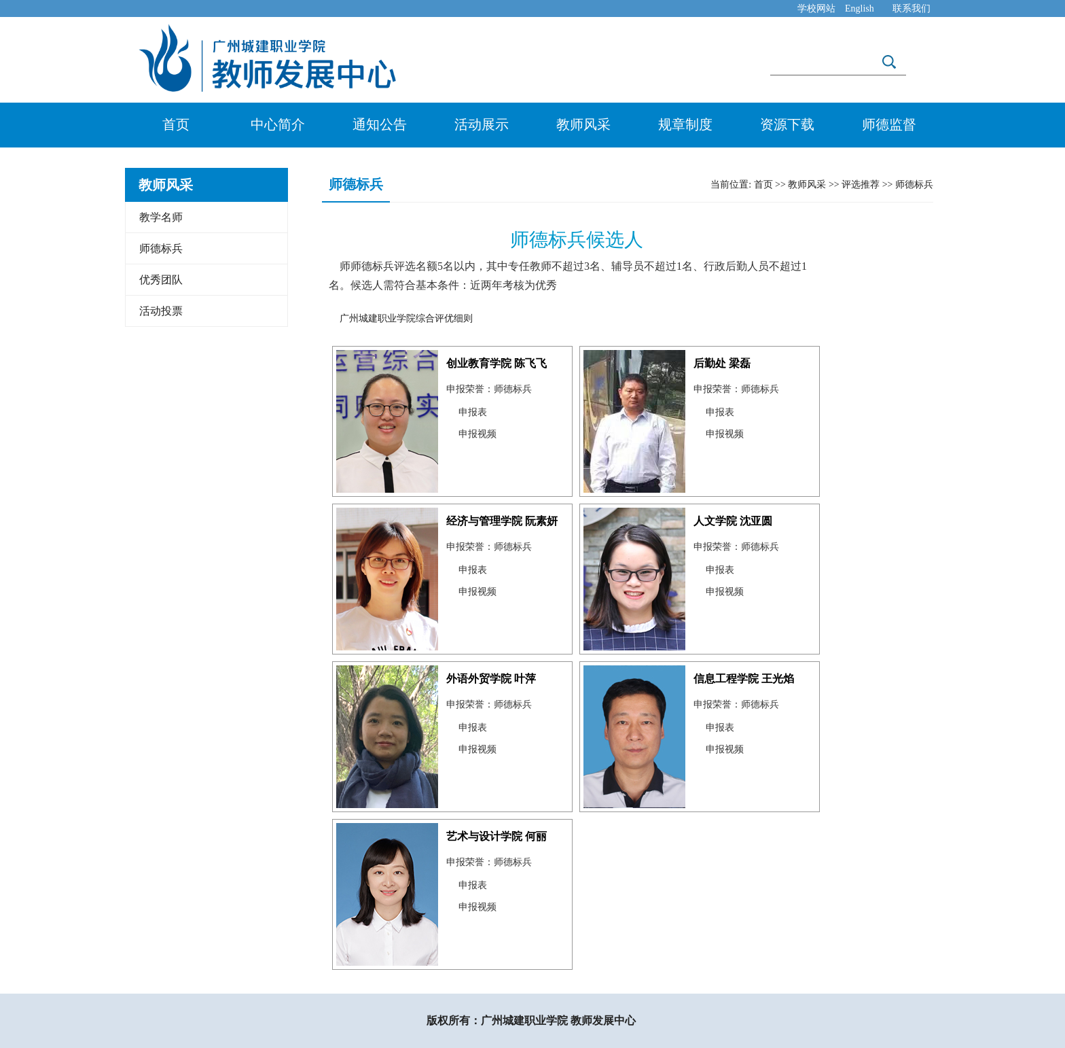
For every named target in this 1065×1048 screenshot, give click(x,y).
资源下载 (787, 124)
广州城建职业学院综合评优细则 (406, 318)
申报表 (472, 412)
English (859, 8)
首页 (175, 124)
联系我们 (911, 8)
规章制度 (685, 124)
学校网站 (816, 8)
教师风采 (583, 124)
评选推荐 (861, 184)
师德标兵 (161, 248)
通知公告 (380, 124)
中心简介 (278, 124)
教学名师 (161, 217)
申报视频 (477, 434)
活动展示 (481, 124)
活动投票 (161, 311)
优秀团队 (161, 279)
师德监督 (889, 124)
